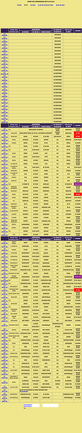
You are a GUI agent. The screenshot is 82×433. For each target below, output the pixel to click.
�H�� (32, 5)
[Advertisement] (41, 17)
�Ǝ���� (25, 391)
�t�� (19, 5)
